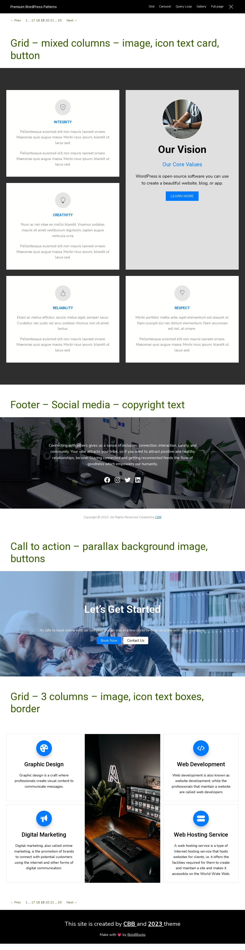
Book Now (109, 640)
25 (60, 20)
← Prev (15, 20)
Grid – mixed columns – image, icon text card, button (114, 49)
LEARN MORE (182, 196)
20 (47, 20)
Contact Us (135, 640)
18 (38, 20)
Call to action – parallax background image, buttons (109, 552)
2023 (156, 924)
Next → (71, 20)
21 (52, 20)
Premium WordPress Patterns (33, 7)
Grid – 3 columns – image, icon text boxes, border (107, 703)
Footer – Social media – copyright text (97, 405)
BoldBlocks (136, 934)
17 (33, 20)
